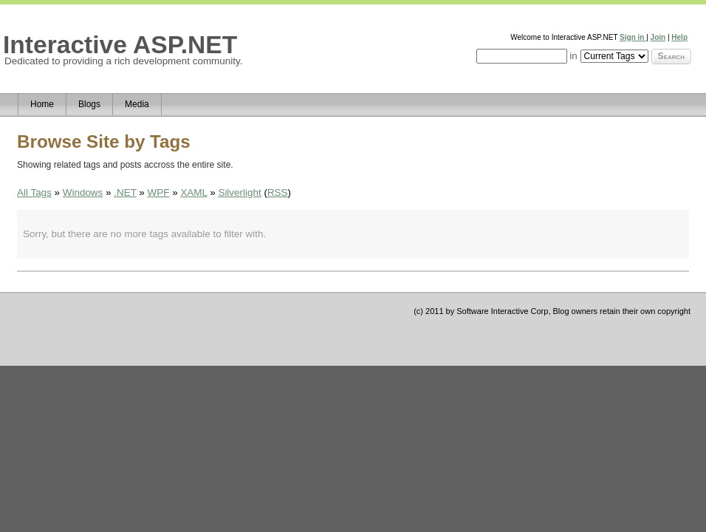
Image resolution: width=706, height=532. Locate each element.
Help (679, 37)
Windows (83, 192)
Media (137, 104)
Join (658, 37)
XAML (193, 192)
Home (42, 104)
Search (671, 56)
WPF (159, 192)
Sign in (633, 37)
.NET (125, 192)
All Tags (34, 192)
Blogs (89, 104)
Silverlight (239, 192)
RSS (277, 192)
